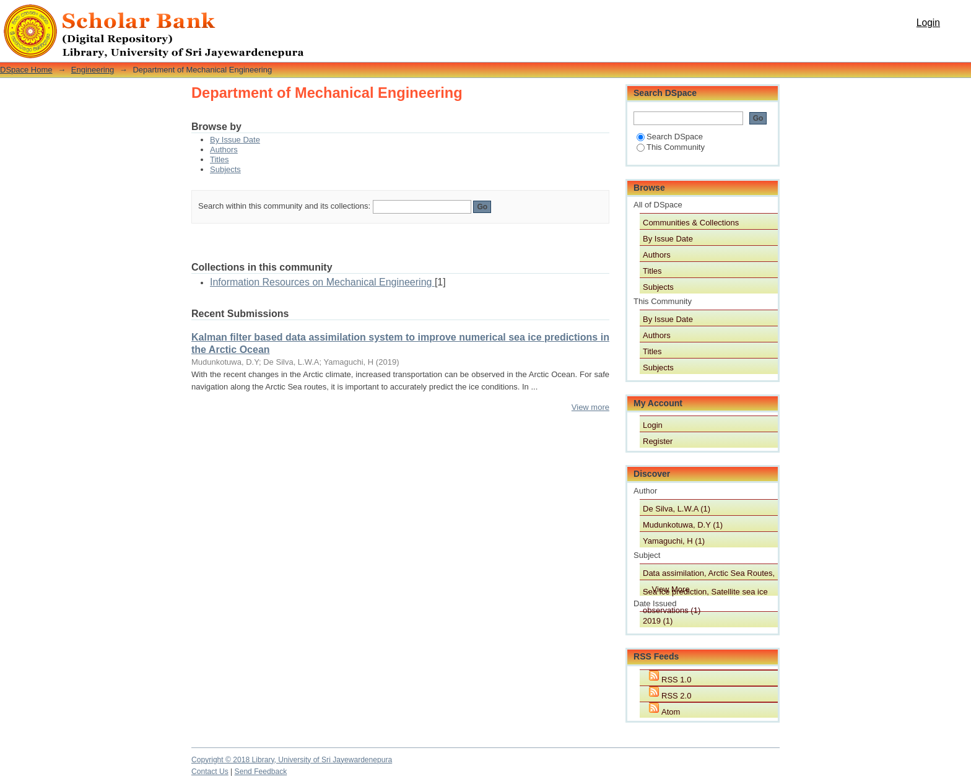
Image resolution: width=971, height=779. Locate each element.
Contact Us (210, 771)
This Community (671, 147)
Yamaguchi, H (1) (674, 541)
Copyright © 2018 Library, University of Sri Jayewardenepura (291, 759)
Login (928, 22)
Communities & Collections (691, 222)
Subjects (225, 169)
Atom (670, 711)
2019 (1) (658, 620)
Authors (224, 149)
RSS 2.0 (676, 695)
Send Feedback (261, 771)
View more (590, 407)
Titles (219, 159)
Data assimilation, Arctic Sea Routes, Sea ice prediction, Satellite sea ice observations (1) (709, 574)
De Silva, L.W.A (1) (676, 508)
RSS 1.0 (676, 679)
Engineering (92, 69)
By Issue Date (235, 139)
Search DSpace (670, 136)
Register (658, 441)
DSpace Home (26, 69)
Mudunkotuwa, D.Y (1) (683, 524)
